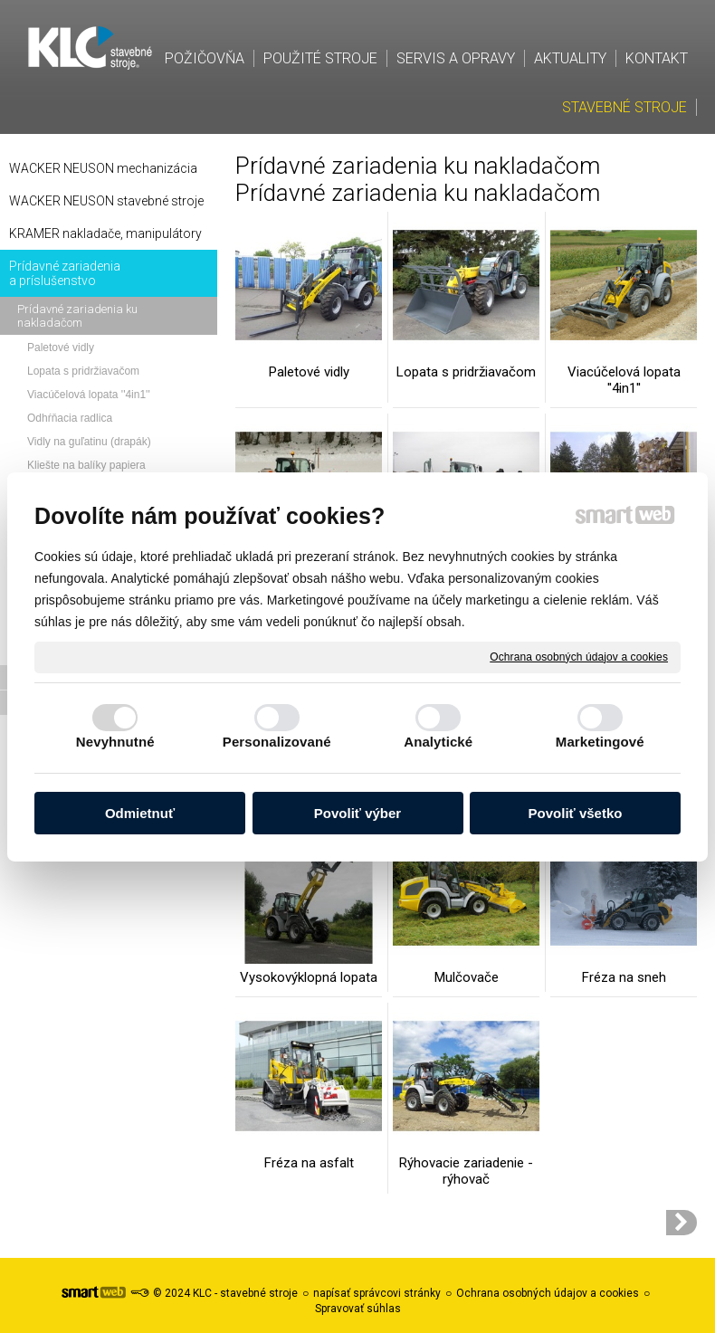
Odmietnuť (140, 813)
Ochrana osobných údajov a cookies (579, 656)
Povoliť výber (357, 813)
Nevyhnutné (115, 741)
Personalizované (277, 741)
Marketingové (600, 741)
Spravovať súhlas (358, 1308)
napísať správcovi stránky (377, 1293)
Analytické (438, 741)
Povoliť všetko (576, 813)
